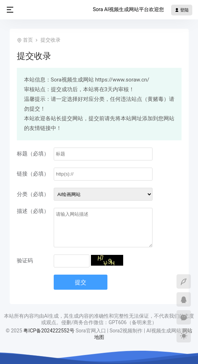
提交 (80, 282)
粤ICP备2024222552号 (49, 330)
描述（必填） (33, 211)
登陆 (182, 10)
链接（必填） (33, 174)
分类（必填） (33, 194)
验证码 (25, 260)
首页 (28, 40)
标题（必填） (33, 153)
